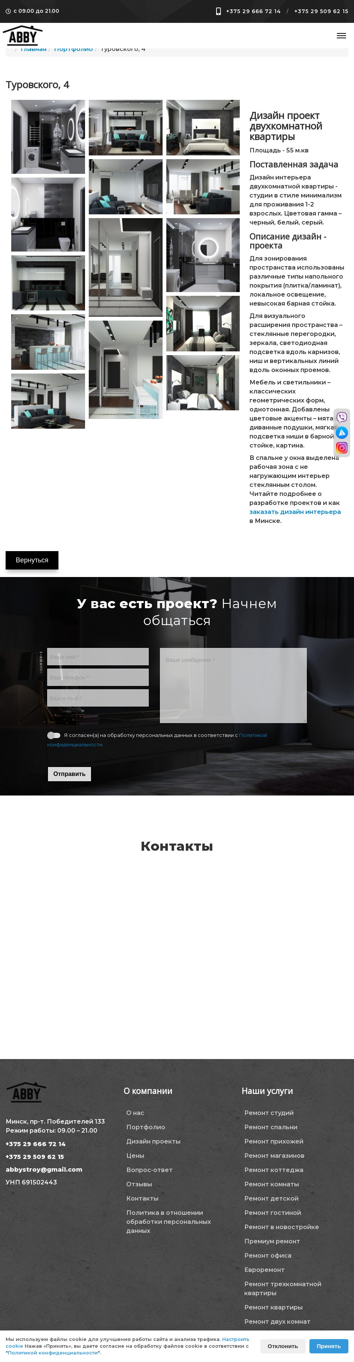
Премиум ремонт (272, 1241)
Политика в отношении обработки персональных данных (168, 1221)
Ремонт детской (271, 1198)
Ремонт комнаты (271, 1184)
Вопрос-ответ (149, 1170)
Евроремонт (264, 1269)
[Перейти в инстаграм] (342, 447)
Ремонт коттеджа (273, 1170)
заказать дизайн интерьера (295, 511)
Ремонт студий (269, 1112)
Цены (135, 1155)
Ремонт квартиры (273, 1307)
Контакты (142, 1198)
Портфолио (145, 1127)
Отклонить (283, 1346)
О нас (135, 1112)
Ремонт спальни (270, 1127)
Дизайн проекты (153, 1141)
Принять (329, 1346)
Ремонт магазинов (274, 1155)
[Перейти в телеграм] (342, 432)
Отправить (70, 774)
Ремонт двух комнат (277, 1321)
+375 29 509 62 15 (321, 11)
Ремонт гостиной (272, 1212)
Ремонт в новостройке (281, 1227)
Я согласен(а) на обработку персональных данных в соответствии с (157, 739)
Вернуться (32, 560)
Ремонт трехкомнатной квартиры (282, 1289)
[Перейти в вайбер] (342, 417)
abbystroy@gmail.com (44, 1169)
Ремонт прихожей (273, 1141)
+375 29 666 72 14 (253, 11)
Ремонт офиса (267, 1255)
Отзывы (139, 1184)
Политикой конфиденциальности (53, 1353)
